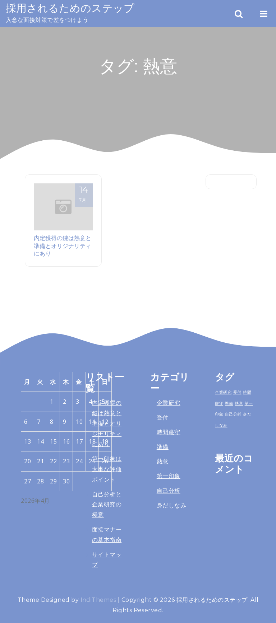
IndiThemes (98, 599)
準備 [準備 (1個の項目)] (229, 403)
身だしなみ (171, 505)
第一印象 (168, 476)
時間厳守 (168, 432)
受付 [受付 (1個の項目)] (237, 392)
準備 (163, 447)
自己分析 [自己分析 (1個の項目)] (233, 414)
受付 (163, 417)
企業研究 (168, 402)
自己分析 (168, 490)
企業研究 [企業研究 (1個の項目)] (223, 392)
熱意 (163, 461)
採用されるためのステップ (70, 8)
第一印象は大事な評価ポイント (106, 469)
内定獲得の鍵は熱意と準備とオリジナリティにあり (62, 245)
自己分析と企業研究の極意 (106, 505)
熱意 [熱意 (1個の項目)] (239, 403)
